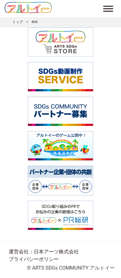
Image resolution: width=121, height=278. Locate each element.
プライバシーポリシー (34, 259)
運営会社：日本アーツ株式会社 (44, 252)
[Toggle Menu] (108, 9)
